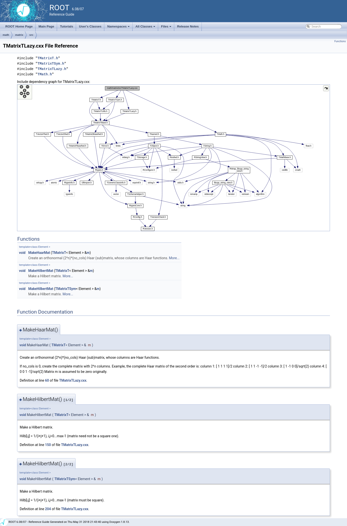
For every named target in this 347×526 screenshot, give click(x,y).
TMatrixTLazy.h (52, 69)
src (31, 34)
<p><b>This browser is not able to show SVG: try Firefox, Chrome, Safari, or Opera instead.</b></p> (173, 158)
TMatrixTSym (65, 289)
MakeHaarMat (39, 253)
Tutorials (66, 26)
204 (48, 509)
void (22, 253)
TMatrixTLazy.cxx (73, 380)
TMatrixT (59, 253)
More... (174, 258)
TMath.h (45, 74)
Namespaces (118, 28)
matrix (19, 34)
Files (166, 28)
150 (48, 445)
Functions (340, 41)
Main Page (46, 26)
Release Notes (188, 26)
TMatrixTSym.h (51, 63)
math (6, 34)
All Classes (145, 28)
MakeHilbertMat (40, 271)
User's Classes (90, 26)
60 (47, 380)
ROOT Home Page (19, 26)
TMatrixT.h (48, 58)
